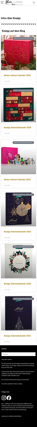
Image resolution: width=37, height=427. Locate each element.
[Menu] (2, 2)
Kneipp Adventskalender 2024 (17, 127)
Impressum (4, 416)
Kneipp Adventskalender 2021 (17, 336)
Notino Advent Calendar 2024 (17, 75)
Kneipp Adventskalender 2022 (17, 284)
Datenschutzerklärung (15, 416)
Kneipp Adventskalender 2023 (17, 231)
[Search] (34, 2)
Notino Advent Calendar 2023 (17, 179)
